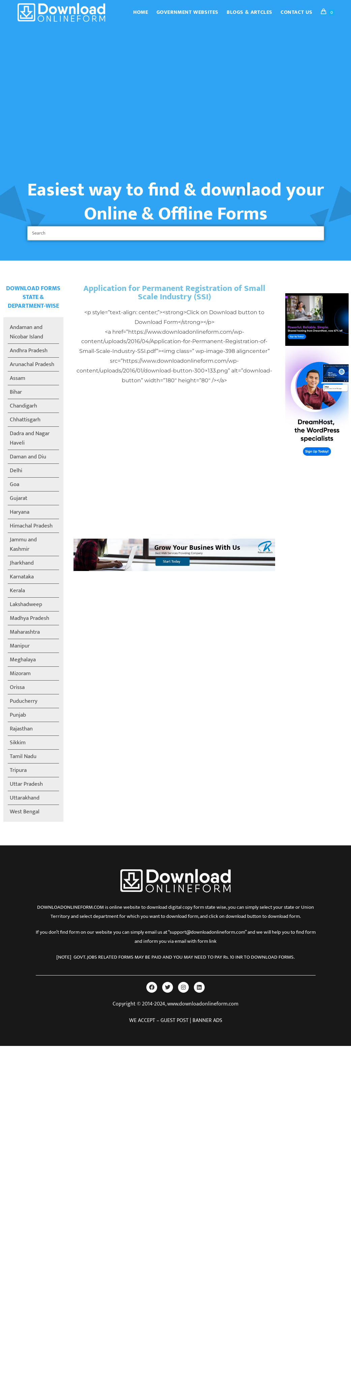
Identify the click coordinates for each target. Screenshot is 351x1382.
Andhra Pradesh (29, 350)
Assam (17, 378)
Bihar (16, 392)
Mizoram (20, 673)
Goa (14, 484)
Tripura (18, 770)
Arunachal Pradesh (32, 364)
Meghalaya (23, 659)
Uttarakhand (24, 798)
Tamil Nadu (23, 756)
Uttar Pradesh (26, 784)
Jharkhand (22, 563)
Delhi (16, 470)
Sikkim (18, 742)
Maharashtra (25, 632)
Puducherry (23, 701)
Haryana (19, 512)
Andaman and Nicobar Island (26, 332)
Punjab (18, 715)
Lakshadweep (26, 604)
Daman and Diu (28, 456)
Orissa (17, 687)
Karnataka (22, 576)
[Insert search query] (176, 233)
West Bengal (24, 811)
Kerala (17, 590)
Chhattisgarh (25, 419)
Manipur (20, 646)
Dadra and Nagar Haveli (30, 438)
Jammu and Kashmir (23, 544)
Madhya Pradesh (29, 618)
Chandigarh (23, 406)
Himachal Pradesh (31, 526)
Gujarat (18, 498)
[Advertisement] (63, 91)
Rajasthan (21, 728)
